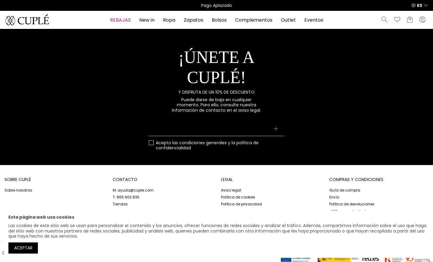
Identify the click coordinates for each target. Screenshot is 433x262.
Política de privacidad (241, 204)
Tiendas (120, 204)
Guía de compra (344, 190)
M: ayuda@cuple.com (133, 190)
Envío (334, 197)
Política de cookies (238, 197)
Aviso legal (231, 190)
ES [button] (419, 5)
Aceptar (23, 248)
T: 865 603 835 (126, 197)
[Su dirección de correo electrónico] (216, 129)
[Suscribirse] (276, 129)
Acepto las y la (207, 145)
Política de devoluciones (351, 204)
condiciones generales (203, 143)
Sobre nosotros (18, 190)
